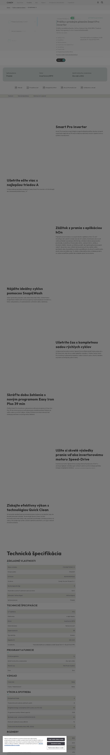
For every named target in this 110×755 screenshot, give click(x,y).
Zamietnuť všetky (56, 743)
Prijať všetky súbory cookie (55, 739)
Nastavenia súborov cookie (56, 747)
